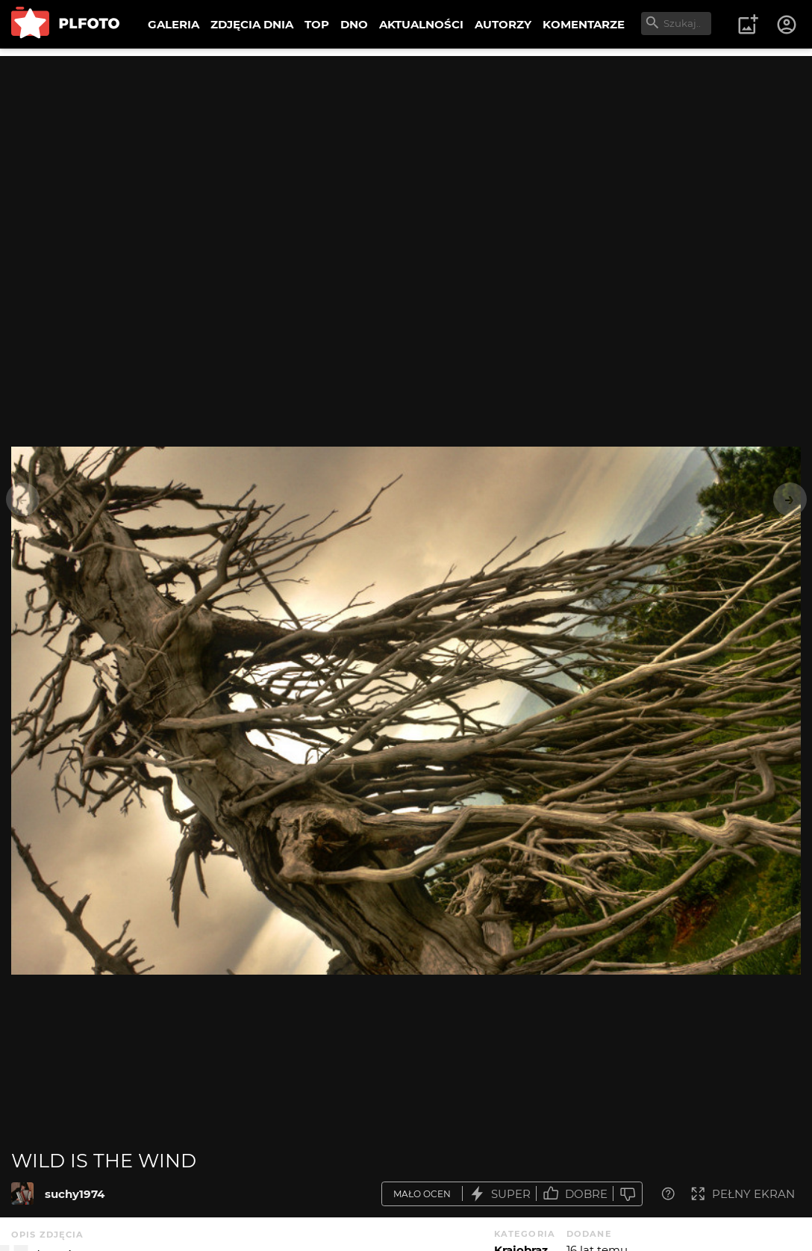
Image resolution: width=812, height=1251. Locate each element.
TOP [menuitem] (316, 24)
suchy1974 (74, 1194)
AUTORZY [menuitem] (503, 24)
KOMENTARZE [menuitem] (584, 24)
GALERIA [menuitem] (173, 24)
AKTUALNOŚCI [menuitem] (421, 24)
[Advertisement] (406, 160)
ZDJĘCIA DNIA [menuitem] (251, 24)
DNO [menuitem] (354, 24)
